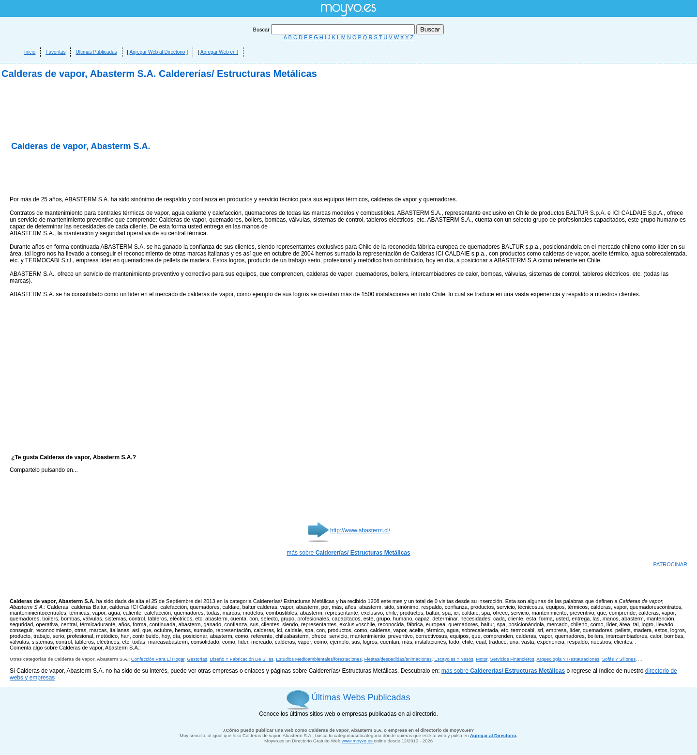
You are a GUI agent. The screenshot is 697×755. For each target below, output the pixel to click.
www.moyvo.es (358, 740)
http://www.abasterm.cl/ (360, 530)
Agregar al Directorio (493, 735)
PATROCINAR (670, 564)
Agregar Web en (218, 52)
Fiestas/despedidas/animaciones (398, 659)
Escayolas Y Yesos (453, 659)
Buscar (334, 29)
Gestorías (197, 659)
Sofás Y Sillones (619, 659)
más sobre (348, 552)
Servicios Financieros (512, 659)
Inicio (29, 52)
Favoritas (55, 52)
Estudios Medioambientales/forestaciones (319, 659)
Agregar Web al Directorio (157, 52)
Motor (481, 659)
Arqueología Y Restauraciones (568, 659)
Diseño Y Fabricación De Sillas (241, 659)
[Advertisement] (123, 174)
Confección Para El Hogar (157, 659)
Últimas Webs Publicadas (361, 697)
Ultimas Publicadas (96, 52)
